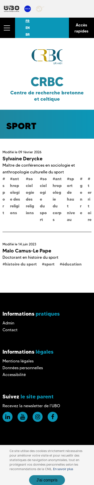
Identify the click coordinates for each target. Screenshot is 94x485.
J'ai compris (47, 480)
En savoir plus (63, 469)
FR (28, 21)
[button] (7, 28)
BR (28, 34)
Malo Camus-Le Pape (27, 251)
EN (28, 28)
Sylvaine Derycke (22, 159)
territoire (89, 202)
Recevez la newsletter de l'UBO (31, 405)
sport (49, 264)
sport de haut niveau (71, 199)
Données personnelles (23, 367)
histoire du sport (21, 264)
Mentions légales (18, 361)
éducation (72, 264)
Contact (10, 329)
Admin (8, 323)
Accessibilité (14, 374)
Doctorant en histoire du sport (30, 257)
